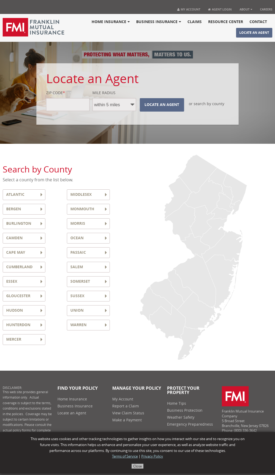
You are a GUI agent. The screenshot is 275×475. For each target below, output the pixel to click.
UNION (77, 310)
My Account (188, 9)
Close (137, 466)
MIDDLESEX (81, 194)
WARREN (78, 325)
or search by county (206, 104)
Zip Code (55, 93)
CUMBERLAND (19, 267)
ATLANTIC (15, 194)
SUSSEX (77, 296)
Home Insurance (111, 22)
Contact (258, 22)
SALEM (76, 267)
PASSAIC (78, 252)
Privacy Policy (152, 456)
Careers (266, 9)
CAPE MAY (15, 252)
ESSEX (11, 281)
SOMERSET (80, 281)
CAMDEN (14, 238)
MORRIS (77, 223)
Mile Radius (103, 93)
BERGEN (13, 209)
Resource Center (225, 22)
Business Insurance (158, 22)
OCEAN (77, 238)
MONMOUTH (82, 209)
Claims (194, 22)
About (246, 9)
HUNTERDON (18, 325)
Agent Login (220, 9)
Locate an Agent (254, 33)
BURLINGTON (18, 223)
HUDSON (14, 310)
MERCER (13, 339)
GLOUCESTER (18, 296)
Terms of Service (125, 456)
